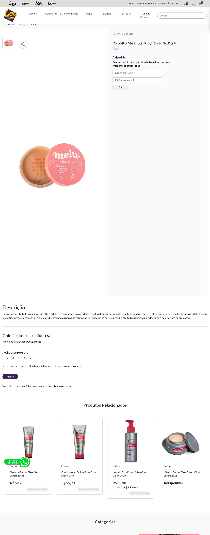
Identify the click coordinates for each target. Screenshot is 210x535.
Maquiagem (51, 13)
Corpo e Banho (70, 13)
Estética (126, 13)
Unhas (88, 13)
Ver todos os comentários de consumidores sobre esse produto (37, 386)
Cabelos (32, 13)
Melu (115, 48)
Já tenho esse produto (68, 365)
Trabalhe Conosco (145, 15)
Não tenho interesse (40, 365)
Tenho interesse (15, 365)
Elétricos (108, 13)
